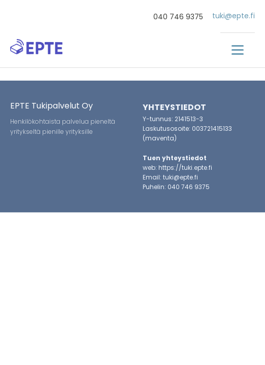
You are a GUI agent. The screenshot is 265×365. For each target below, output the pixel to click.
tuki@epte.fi (233, 16)
